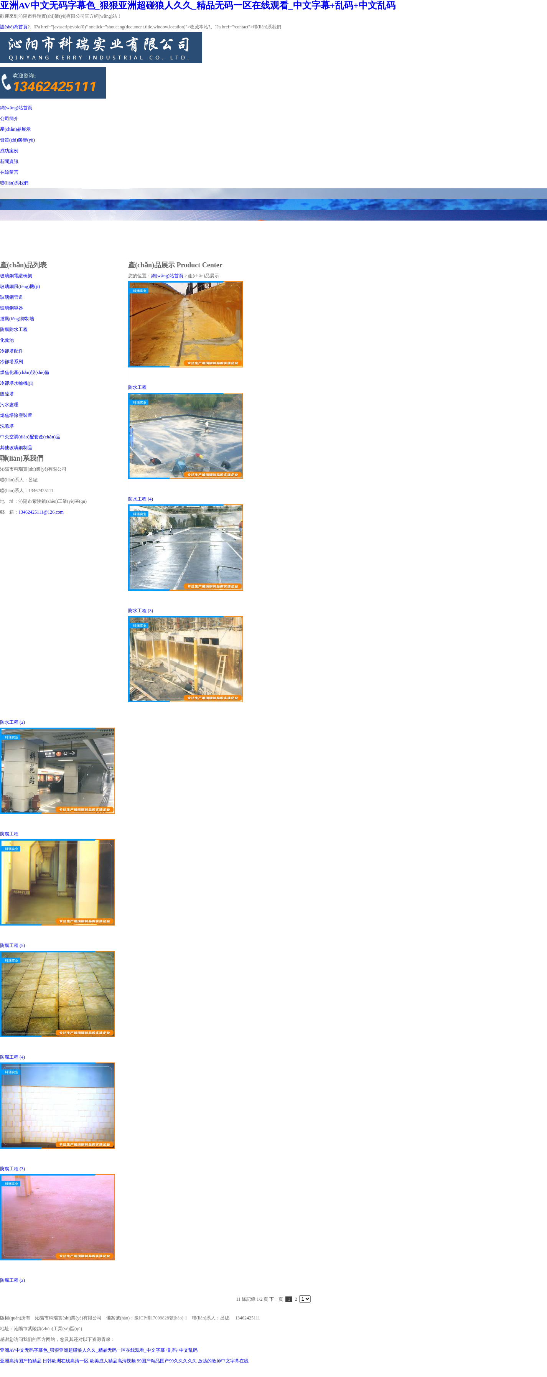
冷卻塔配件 (11, 351)
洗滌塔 (7, 426)
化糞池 (7, 340)
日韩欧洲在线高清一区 (66, 1361)
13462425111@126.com (41, 512)
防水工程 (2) (12, 722)
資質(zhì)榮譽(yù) (17, 140)
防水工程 (137, 387)
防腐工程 (9, 834)
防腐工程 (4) (12, 1057)
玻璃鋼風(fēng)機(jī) (20, 286)
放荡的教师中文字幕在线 (223, 1361)
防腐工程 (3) (12, 1168)
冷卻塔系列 (11, 361)
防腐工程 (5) (12, 945)
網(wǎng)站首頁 (16, 107)
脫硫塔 (7, 394)
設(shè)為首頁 (14, 27)
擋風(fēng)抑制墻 (17, 318)
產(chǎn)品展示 (15, 129)
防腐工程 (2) (12, 1280)
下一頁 (276, 1299)
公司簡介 (9, 118)
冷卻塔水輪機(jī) (16, 383)
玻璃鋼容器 (11, 308)
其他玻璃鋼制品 (16, 447)
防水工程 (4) (140, 499)
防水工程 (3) (140, 610)
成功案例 (9, 150)
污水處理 (9, 404)
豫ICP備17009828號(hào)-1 (160, 1318)
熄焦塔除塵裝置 (16, 415)
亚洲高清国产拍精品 (20, 1361)
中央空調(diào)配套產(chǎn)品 (30, 437)
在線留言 (9, 172)
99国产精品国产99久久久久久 (167, 1361)
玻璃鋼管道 (11, 297)
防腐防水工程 (14, 329)
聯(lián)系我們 (14, 183)
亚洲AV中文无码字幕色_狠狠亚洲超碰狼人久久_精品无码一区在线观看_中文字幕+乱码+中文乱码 (197, 5)
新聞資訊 (9, 161)
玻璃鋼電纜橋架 (16, 275)
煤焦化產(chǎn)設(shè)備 (24, 372)
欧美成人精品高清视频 (113, 1361)
